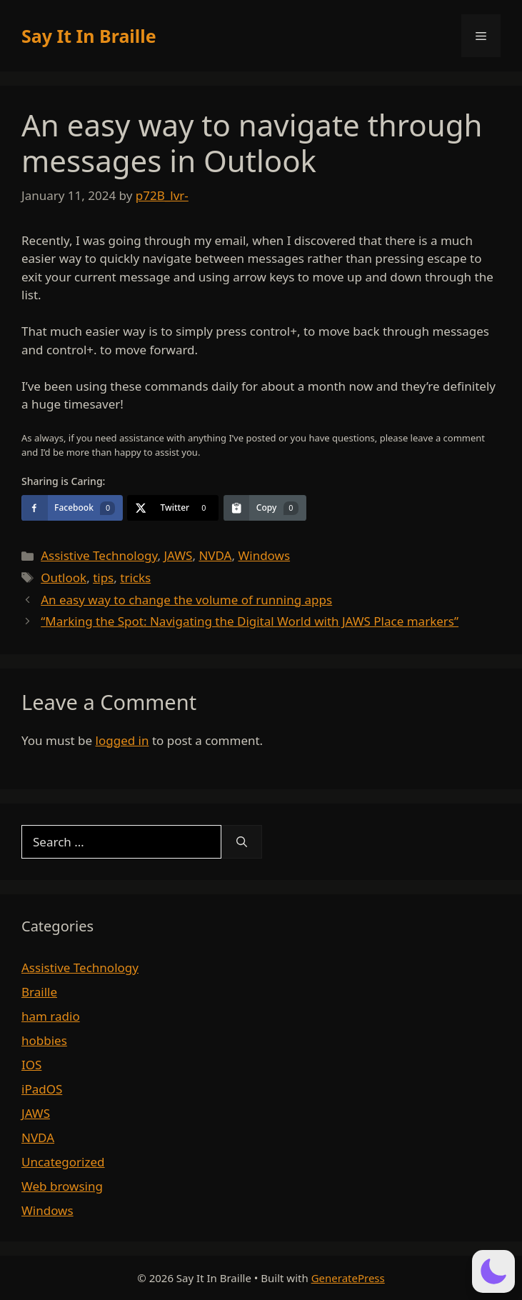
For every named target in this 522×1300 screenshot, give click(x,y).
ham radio (50, 1016)
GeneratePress (348, 1278)
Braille (39, 992)
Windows (264, 555)
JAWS (178, 555)
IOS (31, 1064)
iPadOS (41, 1089)
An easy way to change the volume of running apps (186, 599)
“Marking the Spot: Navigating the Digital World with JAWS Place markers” (249, 621)
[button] (493, 1271)
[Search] (241, 842)
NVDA (215, 555)
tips (103, 577)
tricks (135, 577)
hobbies (44, 1040)
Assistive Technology (99, 555)
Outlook (63, 577)
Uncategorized (63, 1162)
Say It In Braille (88, 36)
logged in (122, 740)
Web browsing (62, 1186)
